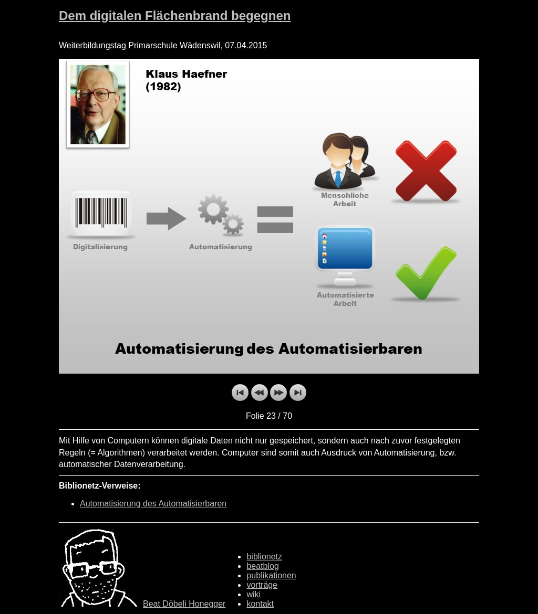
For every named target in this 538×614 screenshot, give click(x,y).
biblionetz (264, 556)
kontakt (260, 603)
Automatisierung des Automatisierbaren (153, 503)
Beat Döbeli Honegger (184, 603)
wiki (253, 594)
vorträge (261, 584)
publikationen (271, 575)
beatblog (262, 566)
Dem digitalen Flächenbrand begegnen (175, 15)
